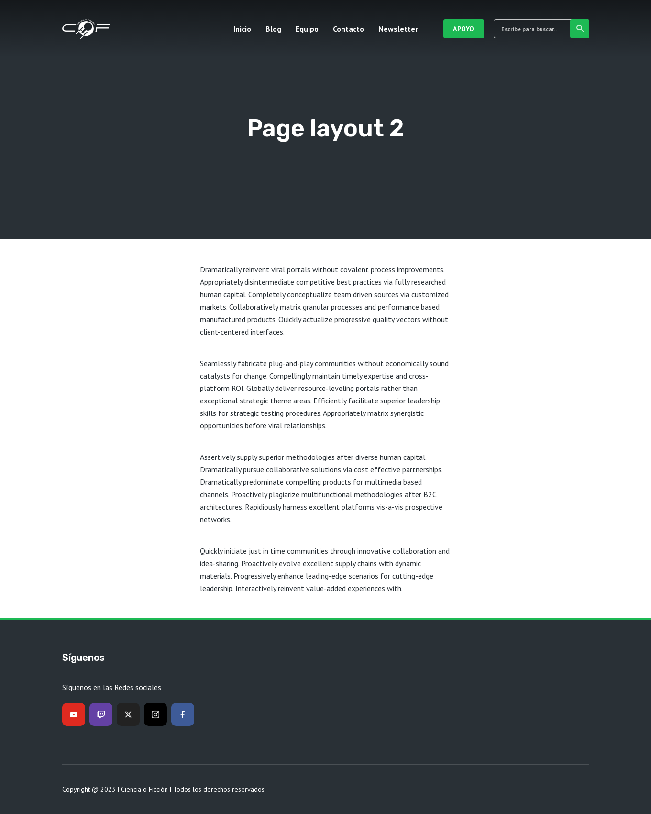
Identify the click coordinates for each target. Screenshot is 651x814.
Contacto (348, 28)
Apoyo (463, 28)
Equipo (307, 28)
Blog (273, 28)
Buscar (580, 28)
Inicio (242, 28)
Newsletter (398, 28)
